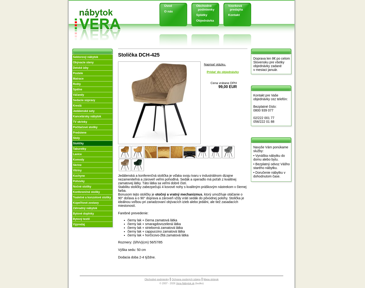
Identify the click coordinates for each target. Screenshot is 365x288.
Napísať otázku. (215, 64)
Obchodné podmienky (203, 7)
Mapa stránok (211, 279)
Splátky (201, 15)
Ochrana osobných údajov (186, 279)
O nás (168, 11)
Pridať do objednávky (223, 72)
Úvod (168, 6)
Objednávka (205, 20)
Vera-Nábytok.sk (185, 283)
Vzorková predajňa (234, 7)
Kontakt (234, 15)
